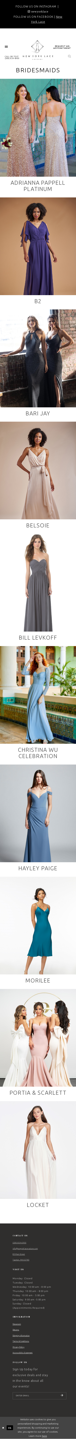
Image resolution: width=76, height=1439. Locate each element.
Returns (16, 1330)
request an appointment (62, 47)
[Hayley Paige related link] (38, 820)
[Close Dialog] (3, 1428)
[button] (6, 47)
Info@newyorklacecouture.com (25, 1249)
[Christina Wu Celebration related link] (38, 704)
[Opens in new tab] (38, 11)
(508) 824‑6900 (19, 1243)
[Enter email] (39, 1395)
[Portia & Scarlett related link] (38, 1044)
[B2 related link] (38, 252)
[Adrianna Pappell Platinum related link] (38, 137)
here (44, 1436)
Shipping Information (21, 1336)
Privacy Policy (18, 1347)
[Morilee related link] (38, 932)
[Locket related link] (38, 1156)
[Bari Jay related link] (38, 364)
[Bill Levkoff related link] (38, 589)
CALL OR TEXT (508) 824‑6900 (12, 57)
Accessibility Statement (23, 1353)
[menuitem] (6, 47)
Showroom (17, 1324)
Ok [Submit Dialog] (9, 1428)
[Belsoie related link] (38, 477)
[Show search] (69, 56)
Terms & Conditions (21, 1341)
